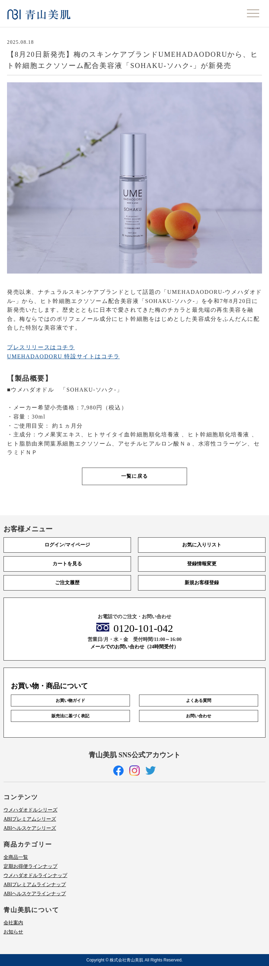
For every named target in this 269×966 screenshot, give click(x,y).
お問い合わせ (198, 715)
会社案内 (13, 922)
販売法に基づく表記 (70, 715)
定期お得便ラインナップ (30, 866)
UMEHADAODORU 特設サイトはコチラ (63, 356)
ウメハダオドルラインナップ (35, 875)
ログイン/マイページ (67, 544)
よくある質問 (198, 700)
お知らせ (13, 931)
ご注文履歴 (67, 582)
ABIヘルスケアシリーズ (30, 828)
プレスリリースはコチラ (41, 347)
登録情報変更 (201, 563)
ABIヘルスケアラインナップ (35, 893)
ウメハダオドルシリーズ (30, 810)
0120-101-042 (143, 628)
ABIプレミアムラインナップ (35, 884)
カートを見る (67, 563)
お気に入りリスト (201, 544)
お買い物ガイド (70, 700)
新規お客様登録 (202, 582)
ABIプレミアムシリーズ (30, 819)
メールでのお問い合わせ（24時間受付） (134, 646)
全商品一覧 (16, 857)
